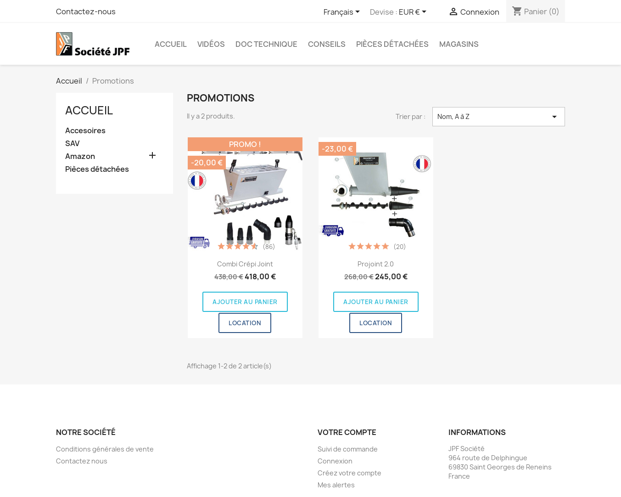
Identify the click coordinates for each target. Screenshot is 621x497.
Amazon (80, 156)
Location (245, 323)
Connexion (335, 461)
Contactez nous (81, 461)
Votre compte (347, 432)
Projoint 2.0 (376, 264)
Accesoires (85, 131)
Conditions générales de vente (105, 449)
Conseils (327, 44)
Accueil (171, 44)
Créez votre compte (349, 473)
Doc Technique (266, 44)
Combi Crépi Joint (245, 264)
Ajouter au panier (245, 302)
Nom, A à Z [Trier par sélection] (498, 116)
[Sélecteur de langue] (343, 12)
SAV (72, 143)
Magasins (459, 44)
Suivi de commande (348, 449)
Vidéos (211, 44)
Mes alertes (336, 484)
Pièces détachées (392, 44)
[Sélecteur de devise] (414, 12)
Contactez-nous (86, 11)
